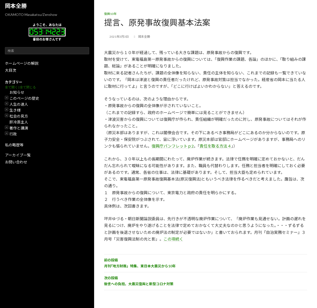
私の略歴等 (14, 145)
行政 (13, 134)
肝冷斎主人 (18, 122)
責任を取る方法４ (215, 146)
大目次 (10, 70)
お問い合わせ (16, 162)
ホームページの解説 (21, 63)
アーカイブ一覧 (18, 155)
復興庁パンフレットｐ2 (173, 146)
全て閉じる (28, 87)
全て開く (11, 87)
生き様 (15, 110)
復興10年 (110, 14)
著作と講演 (18, 128)
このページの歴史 (24, 98)
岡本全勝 (16, 5)
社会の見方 (18, 116)
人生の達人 (18, 104)
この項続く (173, 239)
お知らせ (16, 92)
